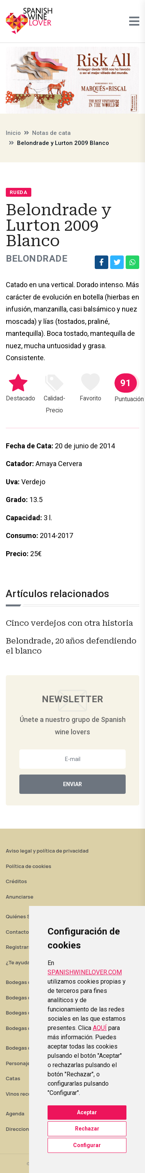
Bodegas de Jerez (27, 1012)
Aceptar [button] (87, 1112)
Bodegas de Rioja (26, 982)
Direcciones (20, 1128)
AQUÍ (100, 1028)
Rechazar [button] (87, 1128)
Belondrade (36, 258)
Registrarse (20, 946)
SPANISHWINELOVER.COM (85, 972)
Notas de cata (51, 132)
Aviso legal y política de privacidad (47, 850)
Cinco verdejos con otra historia (69, 623)
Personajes (19, 1063)
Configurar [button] (87, 1145)
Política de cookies (28, 866)
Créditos (16, 881)
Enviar (72, 784)
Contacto (17, 931)
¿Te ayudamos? (24, 962)
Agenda (15, 1113)
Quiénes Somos (25, 916)
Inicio (13, 132)
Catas (13, 1078)
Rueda (18, 192)
